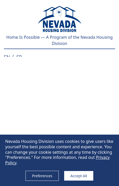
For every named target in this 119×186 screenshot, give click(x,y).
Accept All (78, 175)
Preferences (42, 175)
